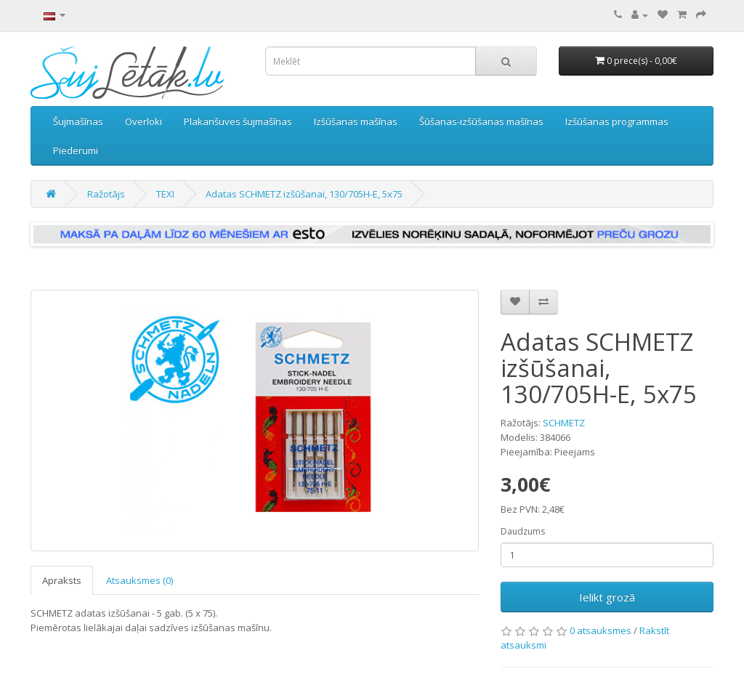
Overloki (143, 121)
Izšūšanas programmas (616, 121)
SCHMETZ (564, 422)
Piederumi (75, 150)
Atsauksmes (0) (139, 580)
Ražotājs (106, 193)
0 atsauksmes (600, 630)
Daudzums (523, 531)
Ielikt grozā (607, 597)
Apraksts (61, 580)
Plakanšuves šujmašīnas (238, 121)
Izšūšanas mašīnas (355, 121)
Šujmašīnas (78, 121)
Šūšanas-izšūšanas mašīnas (481, 121)
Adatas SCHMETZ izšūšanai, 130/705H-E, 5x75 (304, 193)
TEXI (165, 193)
